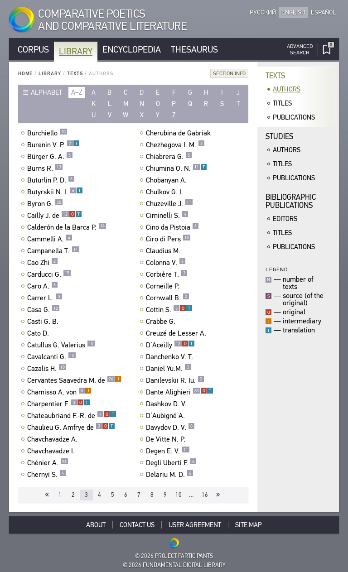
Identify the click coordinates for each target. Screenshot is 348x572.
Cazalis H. (47, 369)
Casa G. (43, 310)
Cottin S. (169, 310)
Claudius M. (164, 251)
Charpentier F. (58, 404)
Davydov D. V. (170, 427)
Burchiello (47, 133)
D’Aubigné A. (166, 416)
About (96, 525)
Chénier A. (47, 463)
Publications (294, 117)
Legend (277, 269)
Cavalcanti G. (51, 357)
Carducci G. (49, 274)
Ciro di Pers (168, 239)
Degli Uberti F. (171, 463)
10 (178, 494)
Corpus (33, 49)
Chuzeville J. (169, 204)
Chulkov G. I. (165, 192)
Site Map (248, 525)
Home (25, 74)
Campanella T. (53, 251)
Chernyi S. (46, 475)
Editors (285, 219)
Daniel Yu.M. (168, 369)
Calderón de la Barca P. (66, 227)
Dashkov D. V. (167, 404)
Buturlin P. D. (51, 180)
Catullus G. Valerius (61, 345)
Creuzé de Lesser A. (177, 333)
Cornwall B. (167, 298)
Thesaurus (194, 49)
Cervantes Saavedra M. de (74, 380)
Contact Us (137, 525)
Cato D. (39, 333)
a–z (76, 92)
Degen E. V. (168, 451)
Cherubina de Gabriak (179, 133)
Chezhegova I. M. (175, 145)
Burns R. (45, 168)
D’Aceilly (170, 345)
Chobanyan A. (167, 180)
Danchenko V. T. (171, 357)
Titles (282, 103)
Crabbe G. (162, 321)
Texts (75, 74)
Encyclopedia (131, 49)
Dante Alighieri (179, 392)
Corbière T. (167, 274)
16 (205, 494)
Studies (279, 136)
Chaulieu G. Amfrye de (71, 427)
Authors (286, 89)
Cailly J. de (54, 215)
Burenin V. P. (53, 145)
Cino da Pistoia (172, 227)
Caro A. (42, 286)
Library (75, 51)
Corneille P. (164, 286)
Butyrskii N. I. (55, 192)
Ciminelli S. (167, 215)
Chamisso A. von (59, 392)
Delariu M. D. (169, 475)
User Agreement (195, 525)
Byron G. (45, 204)
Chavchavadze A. (53, 439)
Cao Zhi (42, 263)
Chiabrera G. (169, 157)
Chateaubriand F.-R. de (71, 416)
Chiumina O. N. (176, 168)
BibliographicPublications (291, 201)
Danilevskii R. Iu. (175, 380)
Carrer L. (45, 298)
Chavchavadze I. (52, 451)
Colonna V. (166, 263)
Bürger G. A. (50, 157)
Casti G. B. (44, 321)
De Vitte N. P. (167, 439)
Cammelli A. (49, 239)
